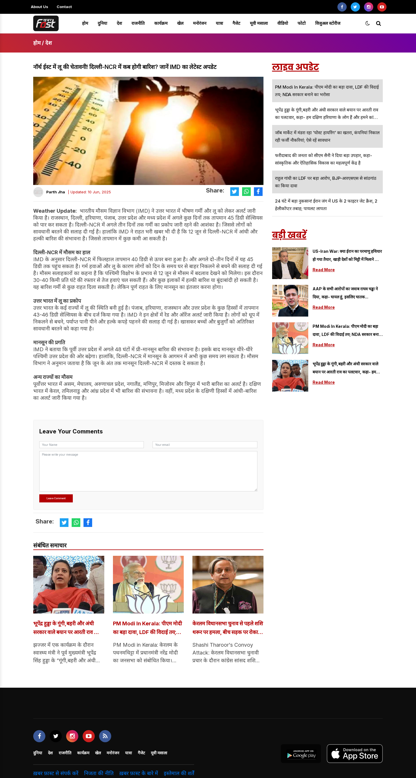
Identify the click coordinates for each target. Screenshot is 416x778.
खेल (180, 23)
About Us (39, 6)
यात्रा (219, 23)
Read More (324, 269)
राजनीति (138, 23)
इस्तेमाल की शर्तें (179, 774)
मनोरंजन (199, 23)
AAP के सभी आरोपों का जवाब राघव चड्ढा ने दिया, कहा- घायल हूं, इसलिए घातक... (345, 292)
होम (85, 23)
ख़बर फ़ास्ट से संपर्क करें (55, 774)
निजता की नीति (99, 774)
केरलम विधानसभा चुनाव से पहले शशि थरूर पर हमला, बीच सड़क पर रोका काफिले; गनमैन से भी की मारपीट (226, 629)
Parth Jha (55, 192)
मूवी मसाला (259, 23)
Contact (64, 6)
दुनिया (102, 23)
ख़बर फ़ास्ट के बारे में (138, 774)
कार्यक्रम (161, 23)
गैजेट (236, 23)
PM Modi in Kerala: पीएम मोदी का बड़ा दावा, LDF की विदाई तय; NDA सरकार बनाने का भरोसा (148, 629)
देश (119, 23)
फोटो (302, 23)
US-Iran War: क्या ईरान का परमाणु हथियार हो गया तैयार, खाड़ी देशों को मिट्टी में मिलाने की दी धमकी (347, 256)
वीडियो (282, 23)
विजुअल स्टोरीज (327, 23)
